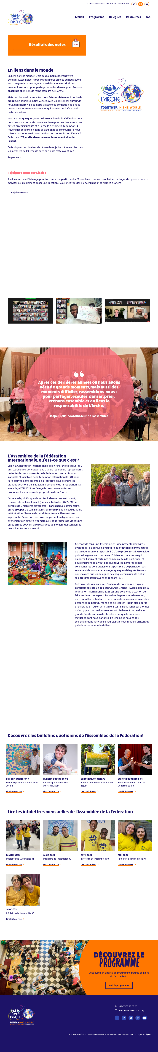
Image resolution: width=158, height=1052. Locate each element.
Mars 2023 (49, 854)
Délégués (115, 17)
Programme (96, 17)
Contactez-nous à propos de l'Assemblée (108, 3)
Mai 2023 (123, 854)
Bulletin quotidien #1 (18, 778)
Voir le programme (119, 985)
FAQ (148, 17)
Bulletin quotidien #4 (130, 778)
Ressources (133, 17)
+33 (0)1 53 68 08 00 (128, 1006)
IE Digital (146, 1034)
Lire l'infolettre (14, 791)
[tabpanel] (23, 769)
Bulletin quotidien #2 (55, 778)
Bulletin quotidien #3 (93, 778)
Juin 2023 (11, 909)
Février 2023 (13, 854)
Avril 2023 (86, 854)
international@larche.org (131, 1010)
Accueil (79, 17)
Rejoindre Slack (19, 192)
